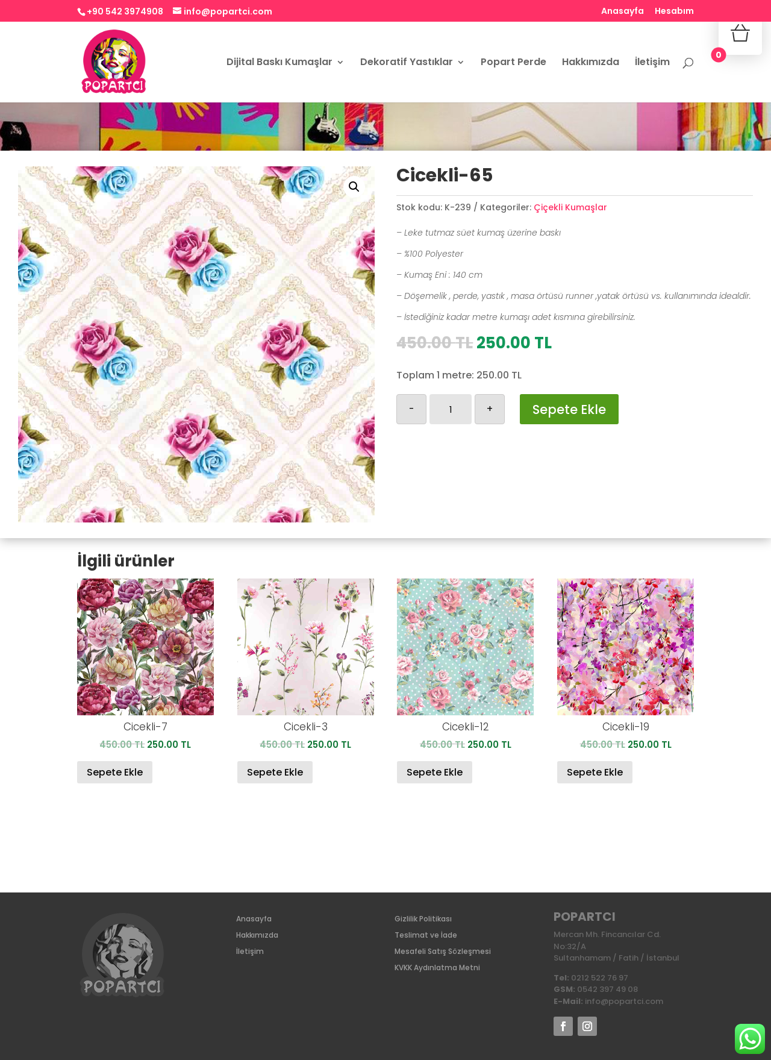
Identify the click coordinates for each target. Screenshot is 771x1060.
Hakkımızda (590, 63)
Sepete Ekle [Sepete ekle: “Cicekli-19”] (595, 772)
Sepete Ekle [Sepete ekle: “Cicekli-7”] (115, 772)
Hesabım (674, 12)
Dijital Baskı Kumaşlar (279, 63)
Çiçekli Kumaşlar (570, 207)
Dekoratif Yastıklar (406, 63)
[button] (354, 187)
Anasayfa (622, 12)
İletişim (652, 63)
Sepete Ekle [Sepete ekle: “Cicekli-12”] (435, 772)
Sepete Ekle (569, 409)
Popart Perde (513, 63)
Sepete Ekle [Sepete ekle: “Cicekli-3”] (275, 772)
